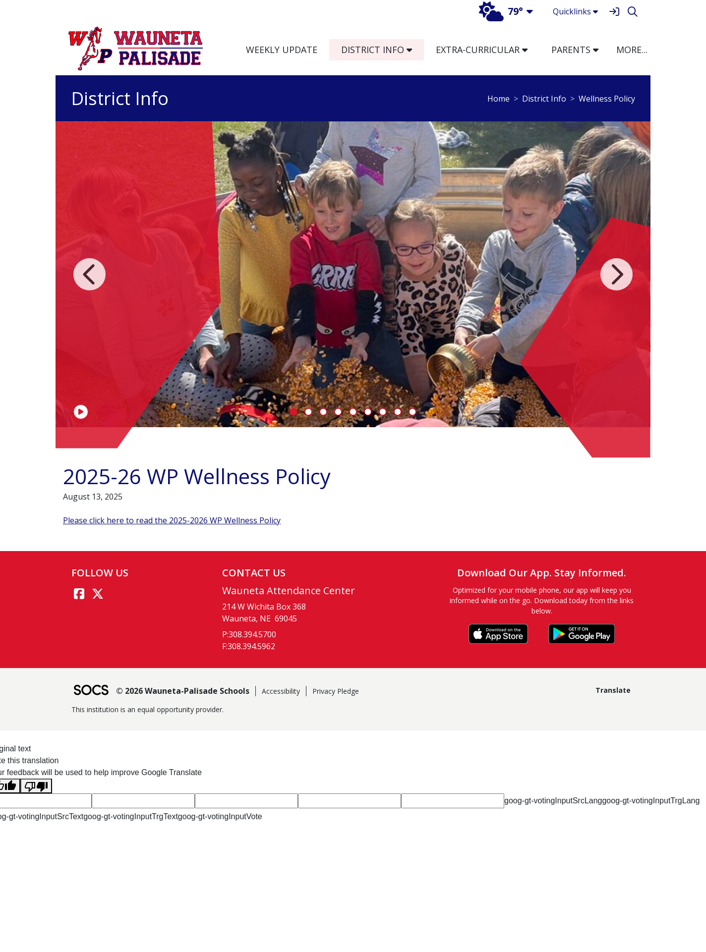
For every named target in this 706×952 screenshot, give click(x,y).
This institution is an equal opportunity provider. (147, 709)
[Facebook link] (78, 594)
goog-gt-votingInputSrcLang (553, 800)
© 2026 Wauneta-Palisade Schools (182, 690)
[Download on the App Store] (498, 634)
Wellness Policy (607, 98)
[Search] (632, 11)
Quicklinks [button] (575, 11)
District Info (544, 98)
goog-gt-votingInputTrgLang (651, 800)
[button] (413, 49)
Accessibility (281, 691)
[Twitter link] (97, 594)
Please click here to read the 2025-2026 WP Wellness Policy (172, 520)
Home (498, 98)
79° (501, 11)
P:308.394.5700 (249, 634)
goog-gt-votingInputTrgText (130, 816)
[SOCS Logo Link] (90, 691)
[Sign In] (614, 11)
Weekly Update (281, 50)
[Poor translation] (36, 786)
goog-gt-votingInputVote (220, 816)
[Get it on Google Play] (581, 634)
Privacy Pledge (335, 691)
